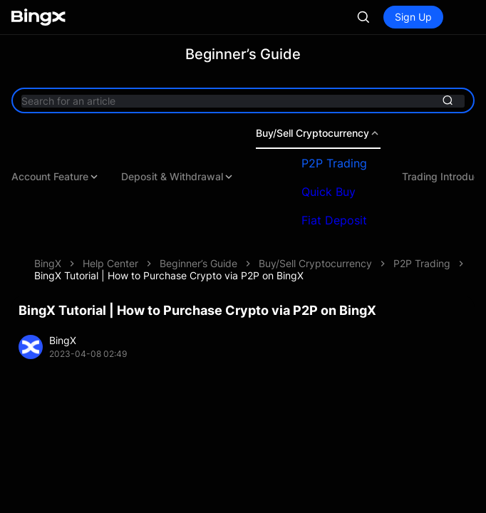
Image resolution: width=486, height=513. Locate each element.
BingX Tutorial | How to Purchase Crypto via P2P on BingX (169, 275)
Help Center (110, 263)
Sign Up (413, 17)
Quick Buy (328, 192)
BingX (47, 263)
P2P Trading (334, 163)
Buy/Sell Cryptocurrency (318, 133)
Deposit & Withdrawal (177, 176)
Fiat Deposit (334, 220)
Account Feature (55, 176)
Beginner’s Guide (198, 263)
